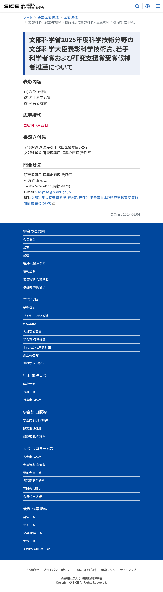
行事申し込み (32, 400)
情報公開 (29, 271)
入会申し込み (32, 457)
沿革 (26, 247)
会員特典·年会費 (34, 465)
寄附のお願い (32, 488)
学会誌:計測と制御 (35, 420)
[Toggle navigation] (158, 6)
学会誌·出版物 (35, 412)
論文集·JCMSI (33, 428)
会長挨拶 (29, 239)
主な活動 (30, 299)
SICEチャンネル (33, 363)
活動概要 (29, 308)
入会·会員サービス (38, 448)
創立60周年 (31, 355)
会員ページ (31, 496)
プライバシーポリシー (58, 570)
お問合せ (33, 570)
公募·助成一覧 (33, 533)
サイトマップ (128, 570)
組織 (26, 255)
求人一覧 (29, 525)
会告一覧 (29, 517)
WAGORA (29, 323)
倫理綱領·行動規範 (36, 279)
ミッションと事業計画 (37, 347)
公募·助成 (71, 17)
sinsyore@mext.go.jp (53, 192)
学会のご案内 (34, 231)
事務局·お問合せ (34, 287)
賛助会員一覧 (32, 473)
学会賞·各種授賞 (34, 339)
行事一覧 (29, 392)
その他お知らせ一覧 (36, 549)
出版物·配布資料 (34, 436)
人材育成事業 (32, 331)
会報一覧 (29, 541)
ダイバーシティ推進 (36, 316)
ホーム (27, 17)
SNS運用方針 (86, 570)
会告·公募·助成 (48, 17)
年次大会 (29, 384)
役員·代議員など (34, 263)
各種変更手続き (33, 480)
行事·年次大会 (35, 376)
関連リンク (108, 570)
